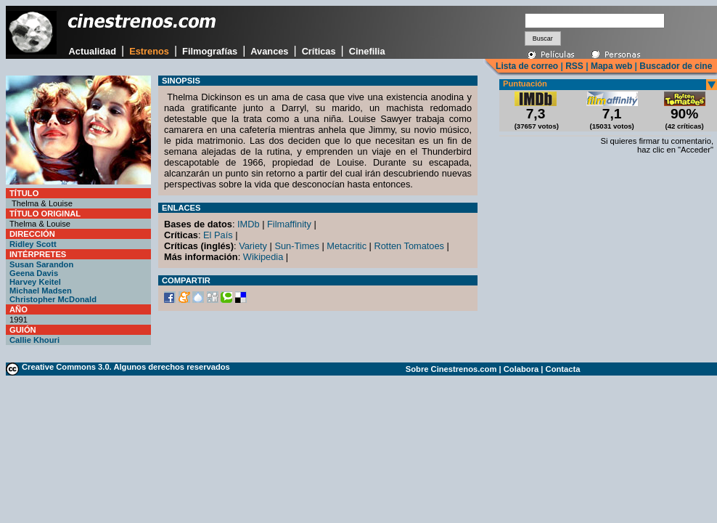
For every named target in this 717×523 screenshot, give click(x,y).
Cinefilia (367, 51)
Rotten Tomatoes (409, 245)
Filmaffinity (289, 224)
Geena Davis (33, 273)
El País (218, 235)
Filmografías (209, 51)
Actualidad (92, 51)
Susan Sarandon (41, 264)
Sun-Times (296, 245)
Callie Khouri (34, 340)
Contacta (563, 369)
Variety (253, 245)
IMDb (248, 224)
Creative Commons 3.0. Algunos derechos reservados (126, 366)
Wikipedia (263, 256)
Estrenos (149, 51)
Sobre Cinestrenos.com (451, 369)
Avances (269, 51)
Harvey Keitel (35, 281)
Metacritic (346, 245)
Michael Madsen (40, 290)
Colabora (521, 369)
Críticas (319, 51)
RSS (574, 66)
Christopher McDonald (53, 299)
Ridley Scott (33, 244)
